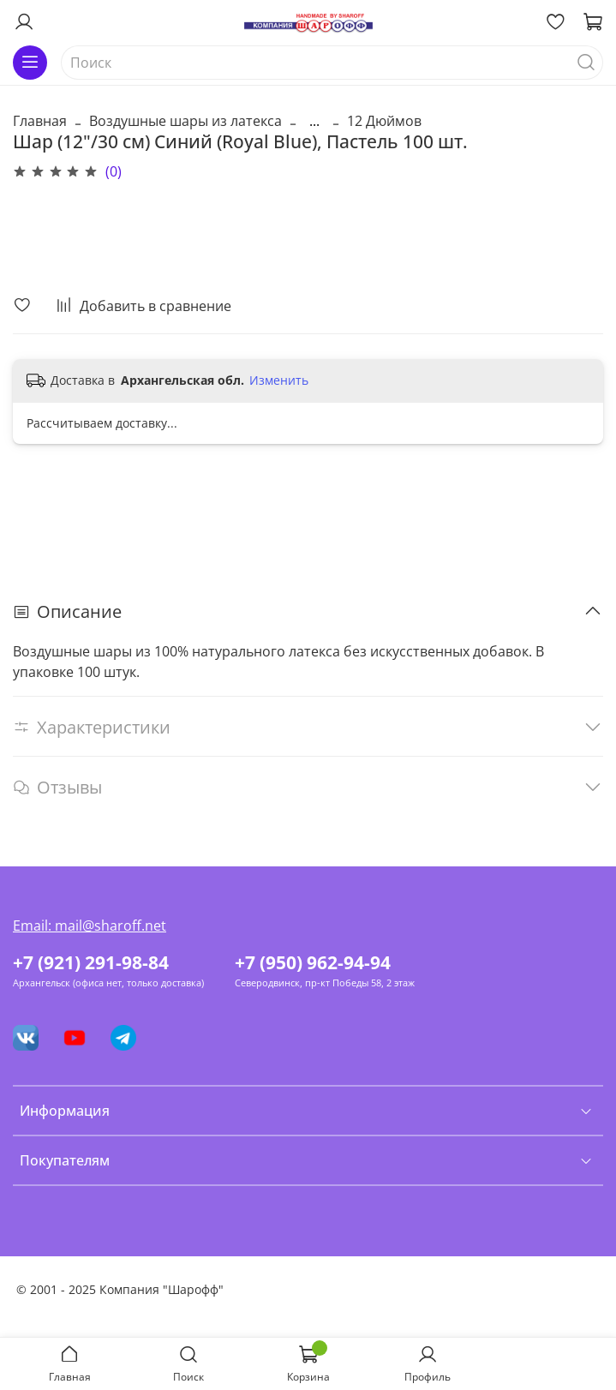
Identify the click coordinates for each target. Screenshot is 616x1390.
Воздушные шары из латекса (185, 120)
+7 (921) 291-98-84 (91, 962)
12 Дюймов (384, 120)
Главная (40, 120)
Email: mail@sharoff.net (89, 925)
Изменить (278, 380)
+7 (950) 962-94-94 (313, 962)
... (314, 121)
